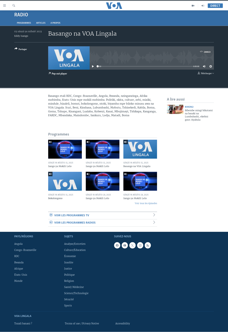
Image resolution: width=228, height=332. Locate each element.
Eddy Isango (21, 35)
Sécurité (69, 299)
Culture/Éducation (75, 250)
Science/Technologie (76, 293)
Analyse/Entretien (75, 244)
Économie (70, 256)
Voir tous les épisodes (146, 203)
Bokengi (189, 107)
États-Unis (20, 274)
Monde (18, 281)
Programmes (24, 23)
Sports (68, 305)
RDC (16, 256)
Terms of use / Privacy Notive (82, 323)
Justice (68, 268)
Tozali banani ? (23, 323)
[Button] (20, 49)
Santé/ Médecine (74, 287)
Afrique (18, 268)
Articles (40, 23)
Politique (69, 274)
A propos (55, 23)
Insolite (68, 262)
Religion (69, 281)
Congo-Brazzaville (25, 250)
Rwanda (18, 262)
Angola (18, 244)
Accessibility (122, 323)
